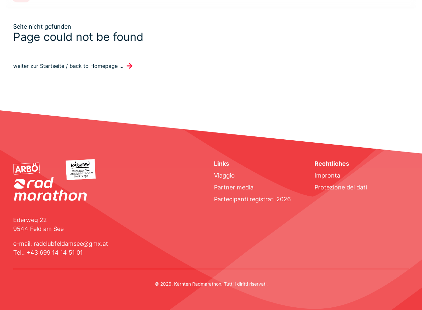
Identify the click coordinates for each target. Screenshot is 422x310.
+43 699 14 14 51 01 (54, 252)
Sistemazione (166, 17)
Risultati (201, 17)
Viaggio (224, 175)
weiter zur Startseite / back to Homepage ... (68, 66)
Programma (127, 17)
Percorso (52, 17)
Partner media (234, 187)
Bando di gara (88, 17)
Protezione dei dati (341, 187)
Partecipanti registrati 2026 (252, 199)
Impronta (327, 175)
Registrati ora (382, 17)
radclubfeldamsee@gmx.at (71, 243)
